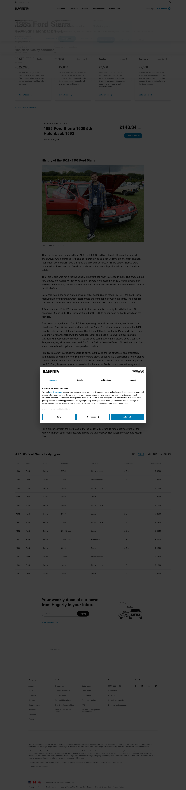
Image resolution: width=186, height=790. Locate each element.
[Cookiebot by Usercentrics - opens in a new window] (133, 371)
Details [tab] (80, 380)
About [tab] (133, 380)
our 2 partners (55, 392)
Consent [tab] (53, 380)
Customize (93, 417)
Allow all (127, 417)
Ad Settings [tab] (106, 380)
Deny (59, 417)
